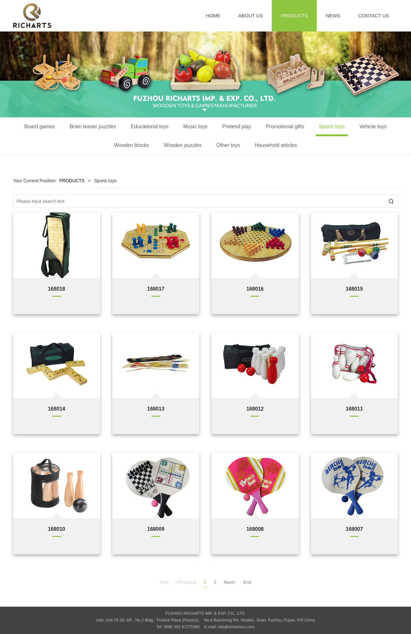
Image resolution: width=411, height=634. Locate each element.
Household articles (276, 145)
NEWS (333, 15)
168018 (56, 289)
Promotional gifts (285, 126)
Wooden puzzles (182, 145)
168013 (156, 409)
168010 (56, 529)
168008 (255, 529)
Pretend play (236, 126)
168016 (255, 289)
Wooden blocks (131, 145)
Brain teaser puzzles (93, 126)
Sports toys (332, 126)
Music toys (195, 126)
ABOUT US (250, 15)
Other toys (228, 145)
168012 (255, 409)
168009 (156, 529)
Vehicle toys (373, 126)
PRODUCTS (294, 15)
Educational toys (149, 126)
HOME (213, 15)
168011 (354, 409)
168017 (156, 289)
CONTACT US (373, 15)
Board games (39, 126)
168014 (56, 409)
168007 (354, 529)
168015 (354, 289)
